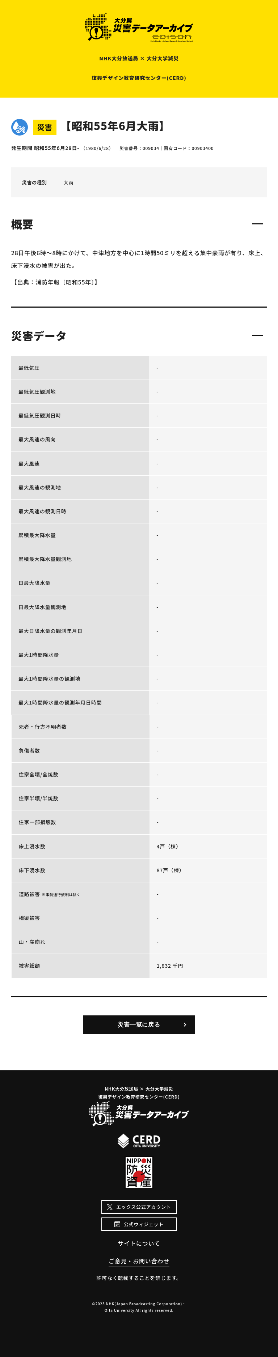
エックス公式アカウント (143, 1206)
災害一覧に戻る (139, 1024)
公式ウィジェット (144, 1224)
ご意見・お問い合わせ (139, 1261)
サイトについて (139, 1243)
